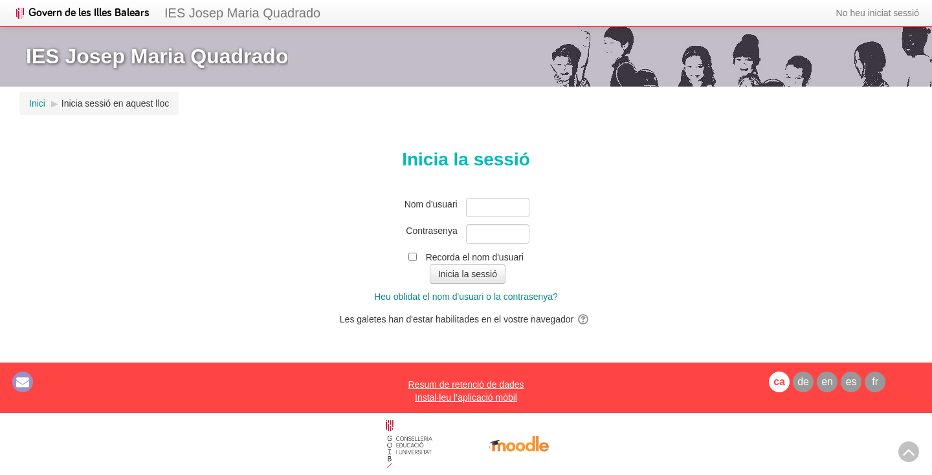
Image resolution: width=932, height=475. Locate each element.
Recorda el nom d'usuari (475, 257)
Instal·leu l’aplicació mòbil (466, 397)
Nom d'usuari (431, 204)
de (803, 381)
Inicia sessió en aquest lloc (115, 103)
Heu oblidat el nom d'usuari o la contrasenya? (466, 296)
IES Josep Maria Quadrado (242, 13)
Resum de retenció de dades (466, 384)
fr (875, 381)
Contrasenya (431, 231)
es (851, 381)
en (827, 381)
